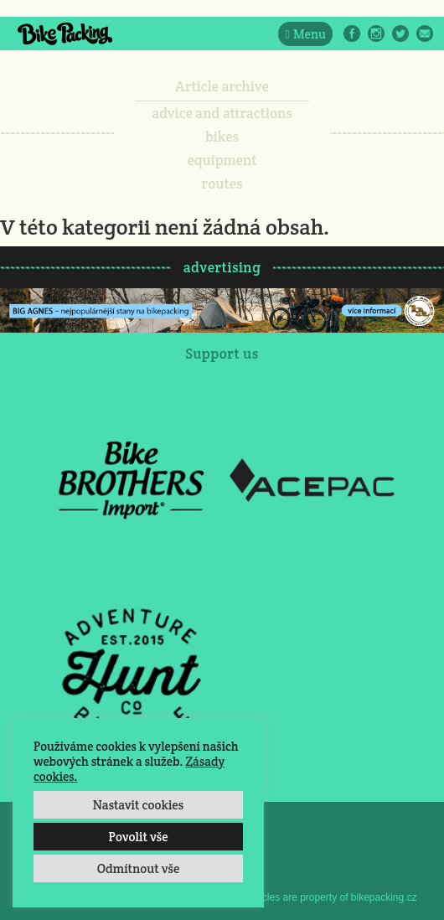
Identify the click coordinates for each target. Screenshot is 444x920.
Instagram (376, 33)
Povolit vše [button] (138, 837)
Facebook (351, 33)
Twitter (400, 33)
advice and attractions (222, 113)
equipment (221, 160)
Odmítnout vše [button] (138, 868)
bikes (222, 136)
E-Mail (424, 33)
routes (222, 183)
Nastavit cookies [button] (138, 805)
